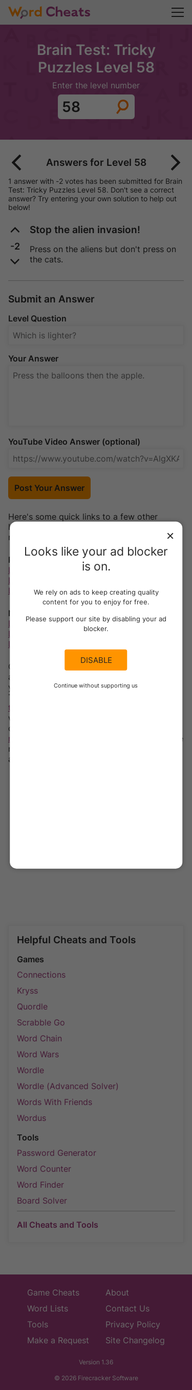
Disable (96, 659)
